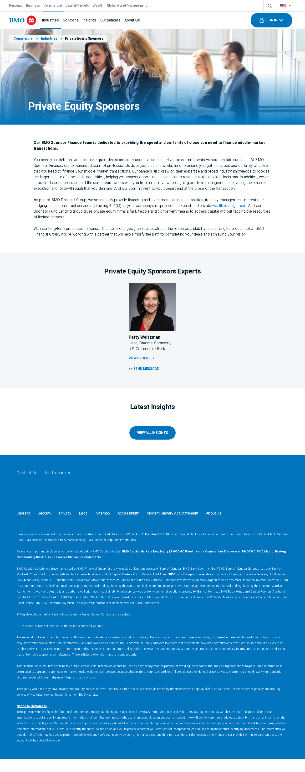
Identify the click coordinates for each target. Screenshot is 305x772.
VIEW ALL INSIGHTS (152, 432)
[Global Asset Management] (127, 5)
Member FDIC (155, 548)
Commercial (26, 38)
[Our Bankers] (110, 20)
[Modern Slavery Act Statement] (172, 513)
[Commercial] (53, 5)
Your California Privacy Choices (42, 527)
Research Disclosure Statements (77, 570)
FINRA (157, 588)
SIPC (171, 588)
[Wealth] (98, 5)
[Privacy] (65, 513)
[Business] (33, 5)
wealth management (229, 206)
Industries (52, 38)
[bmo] (22, 20)
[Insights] (89, 20)
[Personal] (15, 5)
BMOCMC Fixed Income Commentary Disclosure (205, 565)
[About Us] (132, 20)
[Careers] (23, 513)
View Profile (142, 358)
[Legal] (83, 513)
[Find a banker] (58, 473)
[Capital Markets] (77, 5)
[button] (271, 20)
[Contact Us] (27, 473)
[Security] (44, 513)
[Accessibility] (128, 513)
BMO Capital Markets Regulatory (145, 565)
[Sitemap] (103, 513)
